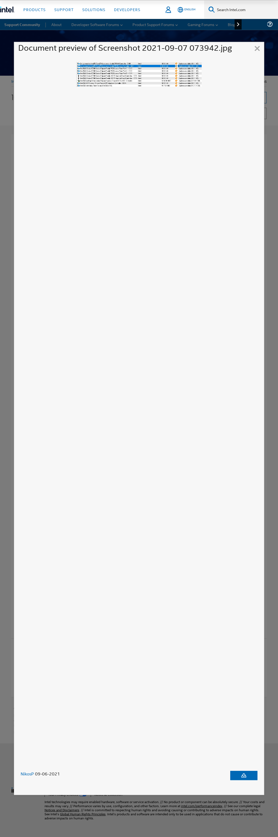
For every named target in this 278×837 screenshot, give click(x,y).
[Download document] (243, 775)
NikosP (27, 774)
